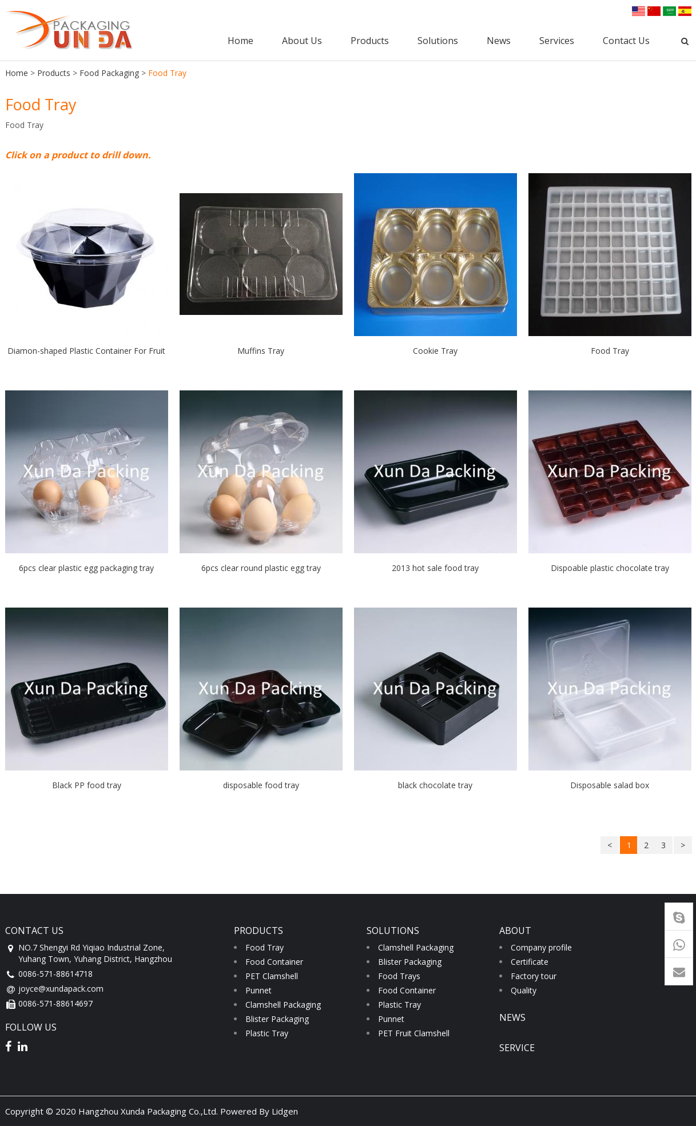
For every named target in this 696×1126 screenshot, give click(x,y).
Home (240, 40)
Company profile (541, 947)
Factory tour (533, 976)
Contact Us (626, 40)
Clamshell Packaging (283, 1004)
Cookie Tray (435, 350)
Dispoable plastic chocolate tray (610, 567)
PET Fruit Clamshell (414, 1033)
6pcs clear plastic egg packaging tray (86, 567)
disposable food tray (261, 785)
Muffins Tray (260, 350)
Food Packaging (109, 72)
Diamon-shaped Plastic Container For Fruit (86, 350)
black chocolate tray (435, 785)
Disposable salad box (609, 785)
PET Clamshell (271, 976)
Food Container (274, 961)
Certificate (529, 961)
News (499, 40)
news (512, 1017)
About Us (302, 40)
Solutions (437, 40)
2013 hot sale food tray (435, 567)
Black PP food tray (86, 785)
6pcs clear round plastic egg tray (261, 567)
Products (370, 40)
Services (556, 40)
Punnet (258, 990)
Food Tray (610, 350)
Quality (523, 990)
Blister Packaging (277, 1018)
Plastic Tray (266, 1033)
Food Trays (399, 976)
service (517, 1047)
